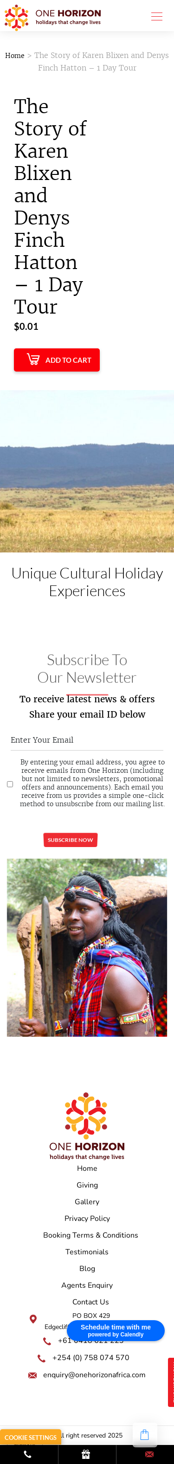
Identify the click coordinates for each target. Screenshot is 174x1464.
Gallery (87, 1202)
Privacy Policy (87, 1219)
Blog (87, 1269)
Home (15, 55)
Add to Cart (68, 360)
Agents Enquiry (87, 1285)
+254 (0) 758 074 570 (90, 1358)
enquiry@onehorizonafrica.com (94, 1375)
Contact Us (90, 1302)
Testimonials (87, 1252)
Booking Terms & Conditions (90, 1235)
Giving (87, 1185)
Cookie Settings (31, 1437)
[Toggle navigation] (154, 15)
